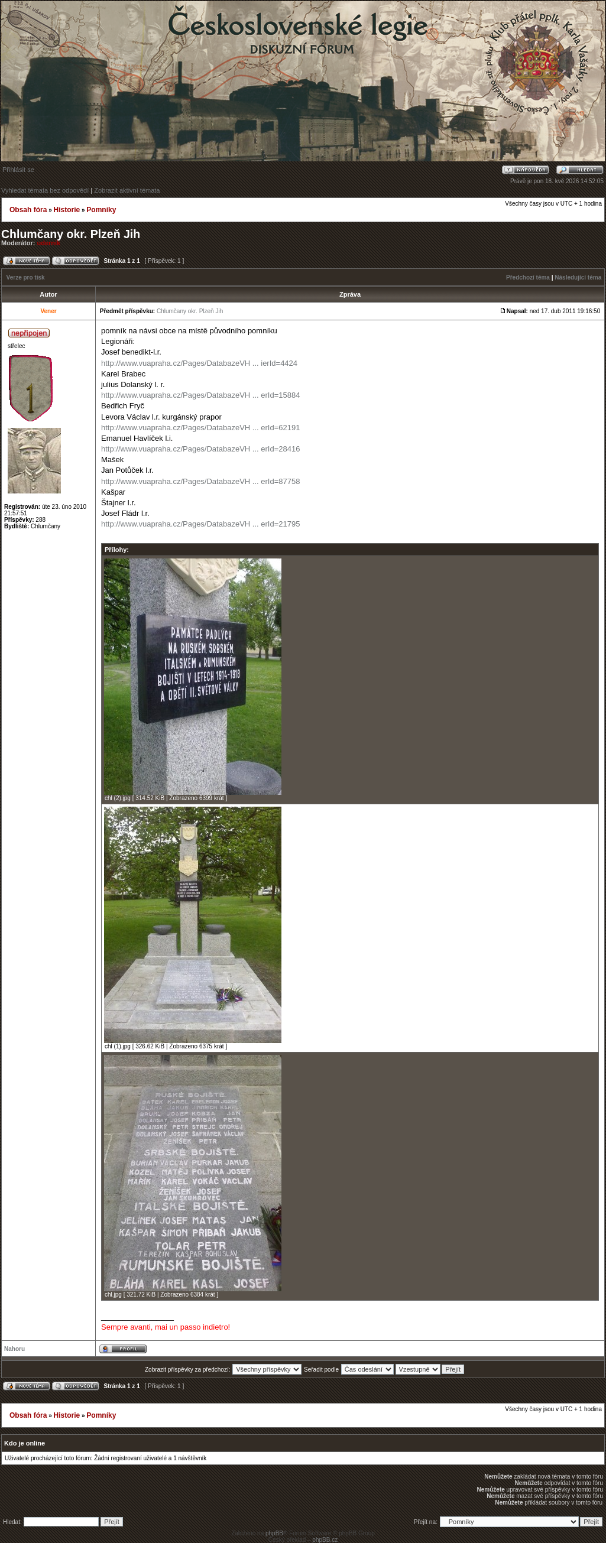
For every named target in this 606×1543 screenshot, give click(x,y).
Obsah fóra (28, 210)
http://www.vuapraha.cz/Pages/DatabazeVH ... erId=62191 (200, 427)
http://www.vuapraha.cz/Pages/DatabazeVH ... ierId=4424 (199, 363)
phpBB (274, 1533)
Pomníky (101, 210)
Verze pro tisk (26, 277)
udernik (49, 242)
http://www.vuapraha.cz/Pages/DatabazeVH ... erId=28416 (200, 448)
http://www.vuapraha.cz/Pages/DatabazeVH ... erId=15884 (200, 395)
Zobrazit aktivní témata (127, 190)
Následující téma (578, 277)
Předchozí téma (528, 277)
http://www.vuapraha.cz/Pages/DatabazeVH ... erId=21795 (200, 523)
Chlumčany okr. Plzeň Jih (70, 234)
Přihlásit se (18, 169)
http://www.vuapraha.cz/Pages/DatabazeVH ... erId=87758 (200, 481)
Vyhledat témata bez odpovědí (45, 190)
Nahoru (14, 1349)
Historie (66, 210)
